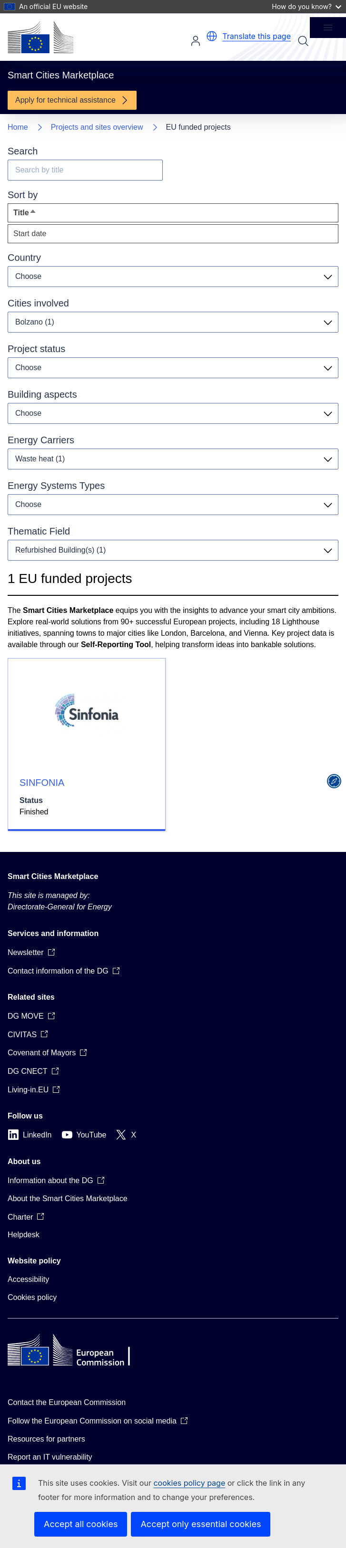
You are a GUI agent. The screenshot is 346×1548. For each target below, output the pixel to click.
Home (18, 127)
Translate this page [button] (256, 36)
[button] (211, 36)
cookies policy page (189, 1483)
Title (42, 215)
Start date (29, 233)
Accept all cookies (81, 1524)
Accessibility (28, 1279)
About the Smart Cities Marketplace (68, 1198)
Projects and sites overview (97, 127)
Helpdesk (24, 1235)
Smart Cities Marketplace (53, 876)
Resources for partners (46, 1439)
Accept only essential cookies (200, 1524)
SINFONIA (42, 782)
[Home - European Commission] (40, 37)
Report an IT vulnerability (50, 1457)
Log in (195, 41)
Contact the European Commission (67, 1402)
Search (303, 41)
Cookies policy (32, 1297)
